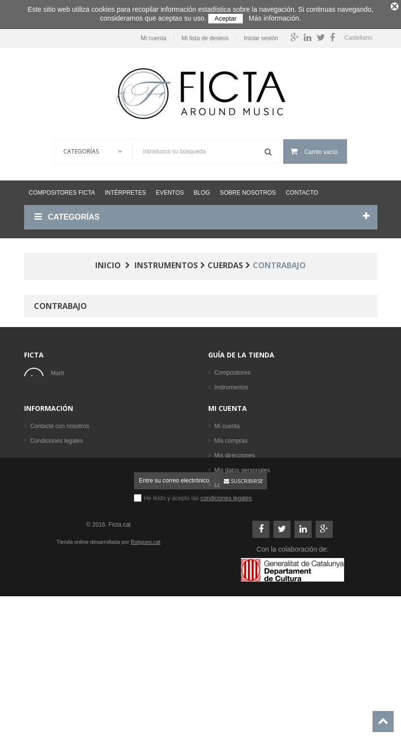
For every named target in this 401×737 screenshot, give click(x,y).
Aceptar (225, 18)
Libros (222, 412)
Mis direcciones (234, 539)
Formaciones (231, 398)
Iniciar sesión (258, 34)
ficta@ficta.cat (69, 399)
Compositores (232, 368)
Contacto (302, 188)
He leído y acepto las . (199, 626)
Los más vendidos (238, 471)
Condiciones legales (56, 524)
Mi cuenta (150, 34)
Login (221, 568)
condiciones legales (226, 626)
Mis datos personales (242, 554)
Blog (202, 188)
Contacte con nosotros (59, 510)
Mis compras (231, 524)
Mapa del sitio (48, 568)
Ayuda (38, 554)
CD (218, 442)
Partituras (227, 427)
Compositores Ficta (62, 188)
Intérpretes (125, 188)
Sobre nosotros (248, 188)
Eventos (170, 188)
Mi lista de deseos (202, 34)
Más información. (275, 18)
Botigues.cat (145, 670)
